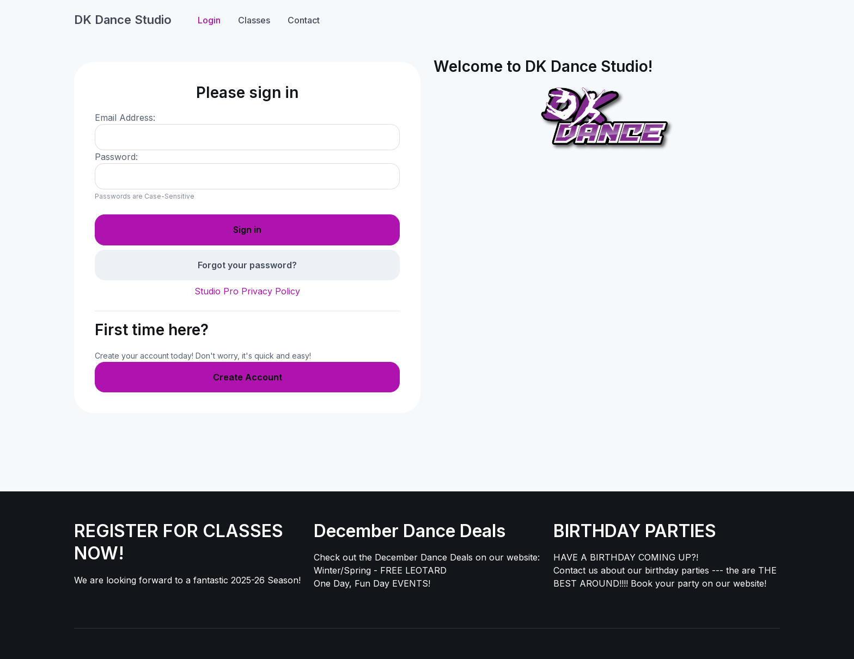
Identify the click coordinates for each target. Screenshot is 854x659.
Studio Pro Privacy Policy (247, 291)
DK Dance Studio (123, 20)
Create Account (247, 377)
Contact (304, 20)
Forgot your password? (247, 265)
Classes (254, 20)
